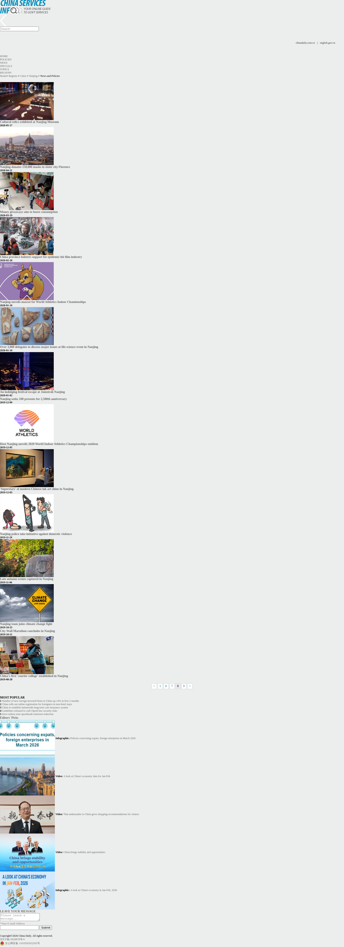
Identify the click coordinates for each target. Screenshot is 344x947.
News (3, 62)
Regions (5, 72)
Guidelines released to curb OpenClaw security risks (29, 710)
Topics (4, 69)
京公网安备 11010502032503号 (22, 944)
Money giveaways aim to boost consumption (29, 212)
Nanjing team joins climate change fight (26, 624)
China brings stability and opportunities (84, 852)
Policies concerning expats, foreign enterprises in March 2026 (103, 738)
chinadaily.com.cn (305, 42)
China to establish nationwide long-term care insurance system (35, 707)
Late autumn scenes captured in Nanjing (26, 579)
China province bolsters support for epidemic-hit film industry (41, 257)
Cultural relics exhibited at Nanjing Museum (29, 122)
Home (4, 56)
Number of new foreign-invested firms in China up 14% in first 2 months (40, 700)
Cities (23, 75)
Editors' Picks (9, 717)
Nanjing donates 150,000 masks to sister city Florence (35, 167)
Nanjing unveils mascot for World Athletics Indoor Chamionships (43, 302)
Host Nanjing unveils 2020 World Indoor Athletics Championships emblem (49, 444)
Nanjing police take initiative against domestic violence (36, 534)
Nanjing (33, 75)
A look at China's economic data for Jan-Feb (86, 776)
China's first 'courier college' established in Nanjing (34, 676)
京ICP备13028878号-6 (12, 940)
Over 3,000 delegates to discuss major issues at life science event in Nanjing (49, 347)
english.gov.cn (327, 42)
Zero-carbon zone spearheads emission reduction (28, 714)
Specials (6, 66)
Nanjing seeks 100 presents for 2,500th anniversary (33, 399)
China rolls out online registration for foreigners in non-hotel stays (37, 704)
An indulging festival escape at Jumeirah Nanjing (32, 392)
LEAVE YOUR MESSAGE (18, 911)
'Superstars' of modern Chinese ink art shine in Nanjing (36, 489)
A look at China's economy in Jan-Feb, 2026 (93, 890)
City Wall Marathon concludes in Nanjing (27, 631)
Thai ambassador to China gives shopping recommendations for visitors (101, 814)
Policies (6, 59)
